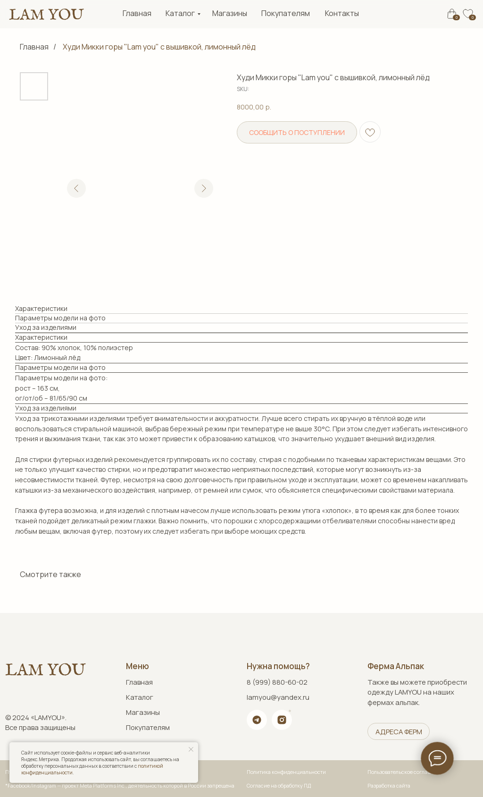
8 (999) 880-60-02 (277, 682)
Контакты (342, 13)
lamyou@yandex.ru (278, 697)
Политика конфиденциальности (286, 772)
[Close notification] (191, 749)
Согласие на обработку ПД (279, 785)
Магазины (229, 13)
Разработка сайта (388, 785)
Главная (137, 13)
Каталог (180, 13)
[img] (46, 14)
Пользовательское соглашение (405, 772)
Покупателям (285, 13)
